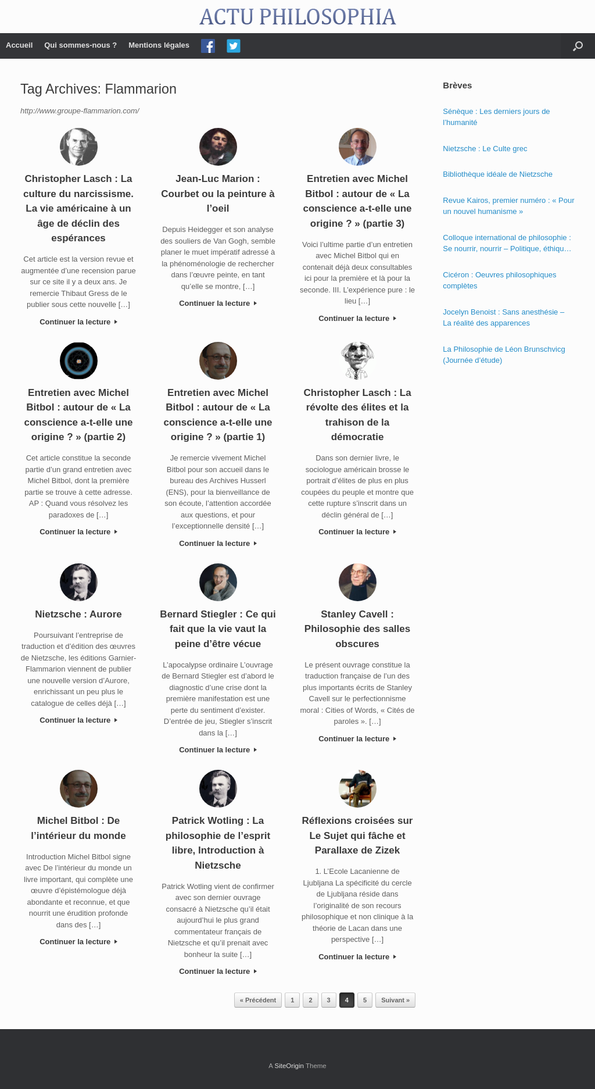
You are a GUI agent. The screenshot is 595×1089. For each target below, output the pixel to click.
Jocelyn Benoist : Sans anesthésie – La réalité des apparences (503, 318)
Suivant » (395, 1000)
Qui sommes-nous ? (80, 45)
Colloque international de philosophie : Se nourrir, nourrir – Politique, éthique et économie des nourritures (507, 244)
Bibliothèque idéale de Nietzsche (498, 174)
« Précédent (258, 1000)
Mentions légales (158, 45)
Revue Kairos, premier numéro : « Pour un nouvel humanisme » (508, 206)
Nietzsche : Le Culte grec (485, 148)
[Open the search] (578, 46)
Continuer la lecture (78, 321)
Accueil (19, 45)
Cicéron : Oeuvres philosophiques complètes (499, 280)
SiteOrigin (289, 1065)
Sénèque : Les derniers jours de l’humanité (496, 117)
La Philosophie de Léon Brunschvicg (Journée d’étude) (504, 355)
